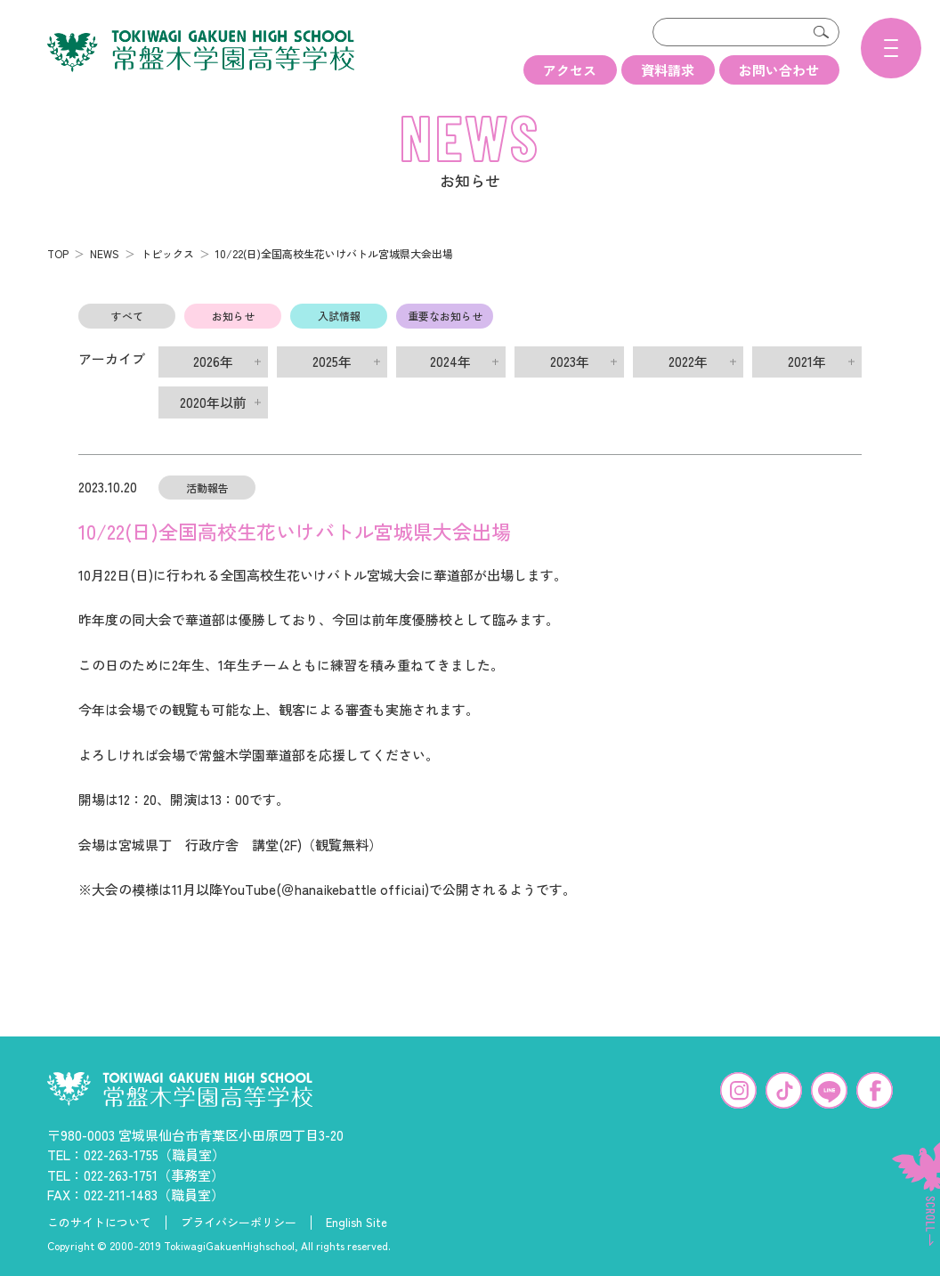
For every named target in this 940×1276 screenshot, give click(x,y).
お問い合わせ (779, 70)
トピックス (167, 250)
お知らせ (233, 313)
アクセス (569, 70)
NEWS (104, 250)
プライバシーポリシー (238, 1220)
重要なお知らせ (445, 313)
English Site (356, 1220)
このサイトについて (99, 1220)
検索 (822, 32)
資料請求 (667, 70)
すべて (127, 313)
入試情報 (339, 313)
